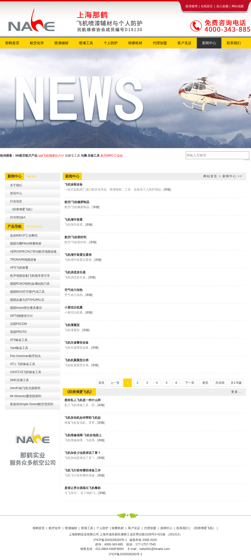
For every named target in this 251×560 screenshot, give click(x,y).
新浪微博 (191, 6)
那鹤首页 (39, 528)
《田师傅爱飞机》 (204, 528)
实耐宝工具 (72, 155)
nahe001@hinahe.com (154, 549)
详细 (167, 189)
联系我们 (182, 528)
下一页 (189, 383)
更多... (236, 392)
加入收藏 (222, 6)
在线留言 (207, 6)
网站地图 (238, 6)
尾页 (205, 383)
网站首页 (210, 176)
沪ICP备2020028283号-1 (125, 554)
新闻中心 (229, 176)
